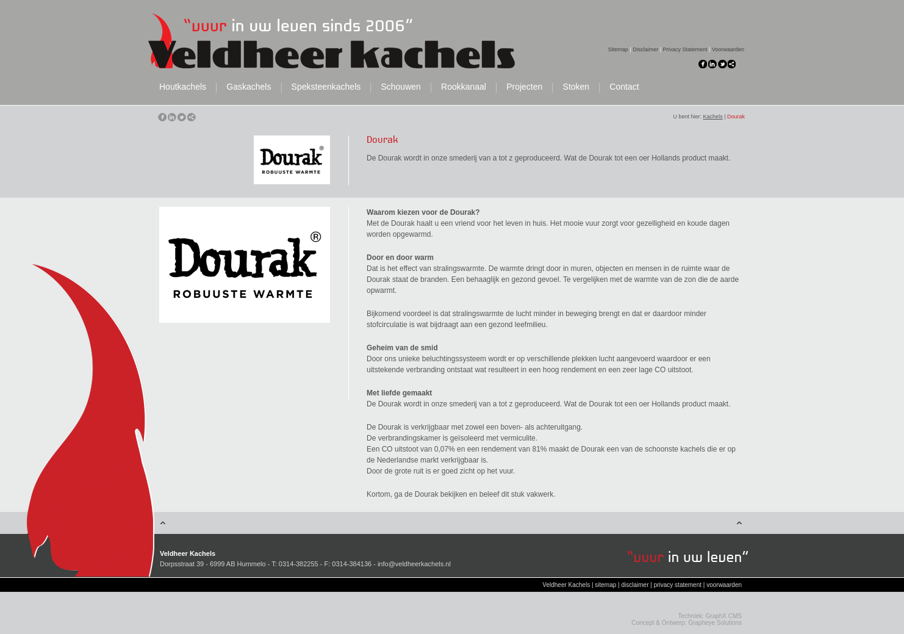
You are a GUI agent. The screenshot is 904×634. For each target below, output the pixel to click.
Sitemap (618, 49)
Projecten (524, 87)
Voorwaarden (728, 49)
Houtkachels (182, 87)
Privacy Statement (685, 49)
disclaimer (634, 585)
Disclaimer (645, 49)
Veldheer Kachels (566, 585)
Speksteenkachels (326, 87)
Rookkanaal (463, 87)
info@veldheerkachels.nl (414, 563)
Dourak (736, 116)
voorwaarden (724, 585)
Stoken (576, 87)
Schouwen (400, 87)
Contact (624, 87)
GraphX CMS (724, 616)
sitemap (605, 585)
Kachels (713, 116)
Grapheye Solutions (715, 622)
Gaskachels (248, 87)
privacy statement (677, 585)
